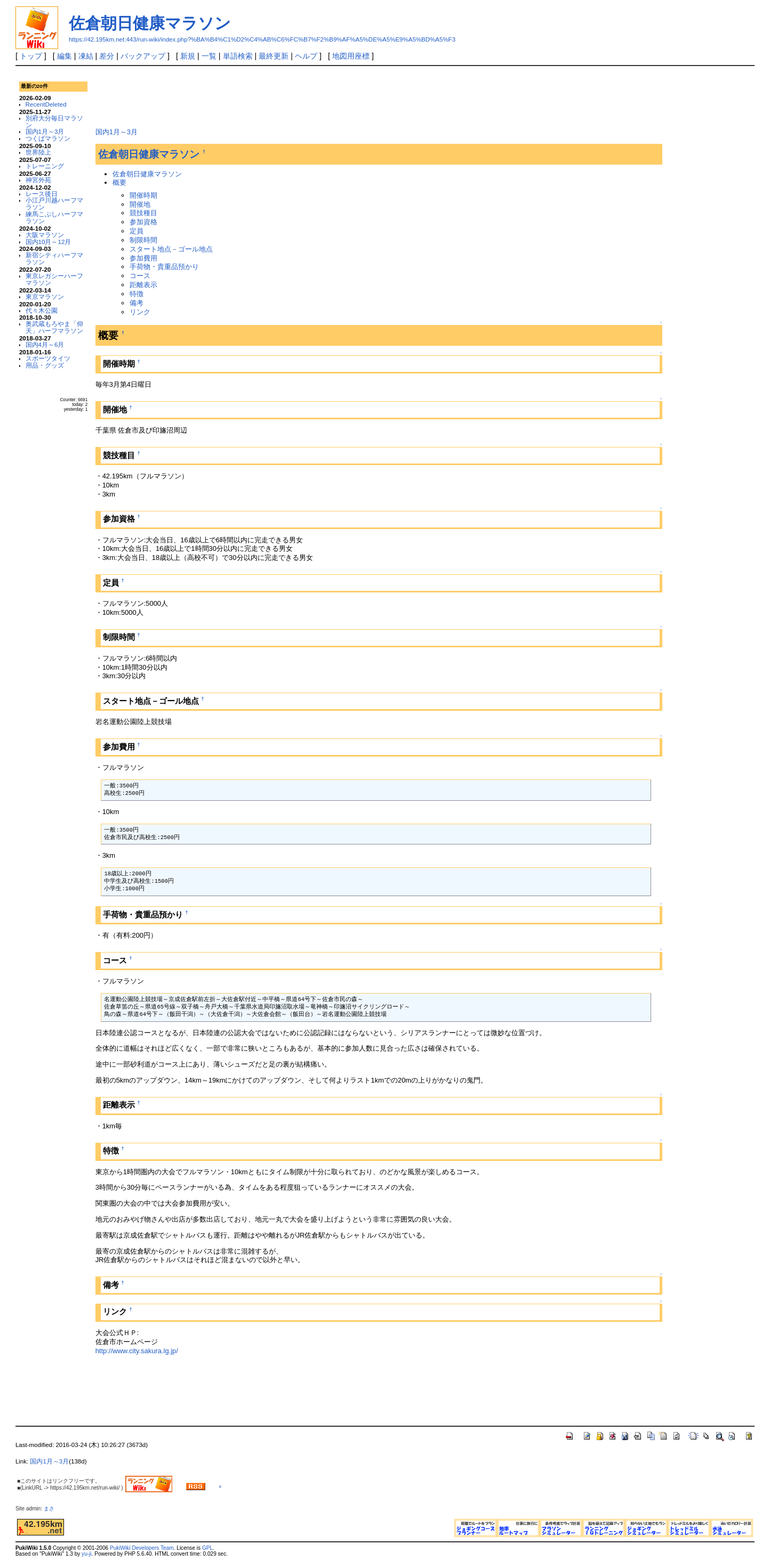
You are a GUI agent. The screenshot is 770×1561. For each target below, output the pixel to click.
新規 (187, 56)
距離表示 (143, 285)
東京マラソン (45, 296)
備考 (136, 303)
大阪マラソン (45, 234)
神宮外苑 (38, 179)
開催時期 (143, 195)
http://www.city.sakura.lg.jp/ (136, 1351)
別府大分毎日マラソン (54, 121)
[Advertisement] (289, 95)
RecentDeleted (46, 104)
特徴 (136, 294)
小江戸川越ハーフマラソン (54, 203)
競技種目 (143, 213)
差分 (106, 56)
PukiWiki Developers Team (142, 1548)
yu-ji (86, 1554)
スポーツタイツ (48, 358)
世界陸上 (38, 152)
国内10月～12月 (48, 241)
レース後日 (42, 193)
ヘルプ (306, 56)
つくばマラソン (48, 138)
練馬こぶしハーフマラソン (54, 217)
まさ (52, 1508)
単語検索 (238, 56)
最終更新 (273, 56)
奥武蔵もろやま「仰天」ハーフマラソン (54, 327)
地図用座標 (351, 56)
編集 (64, 56)
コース (140, 276)
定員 (136, 231)
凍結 (85, 56)
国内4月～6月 (45, 344)
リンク (140, 312)
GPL (207, 1548)
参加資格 (143, 222)
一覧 (209, 56)
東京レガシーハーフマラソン (54, 279)
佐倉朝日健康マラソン (150, 23)
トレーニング (45, 165)
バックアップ (143, 56)
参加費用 (143, 258)
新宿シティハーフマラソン (54, 258)
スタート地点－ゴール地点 (171, 249)
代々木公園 (42, 310)
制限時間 (143, 240)
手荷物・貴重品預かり (164, 267)
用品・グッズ (45, 365)
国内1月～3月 (45, 131)
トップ (31, 56)
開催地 (140, 204)
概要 (119, 182)
